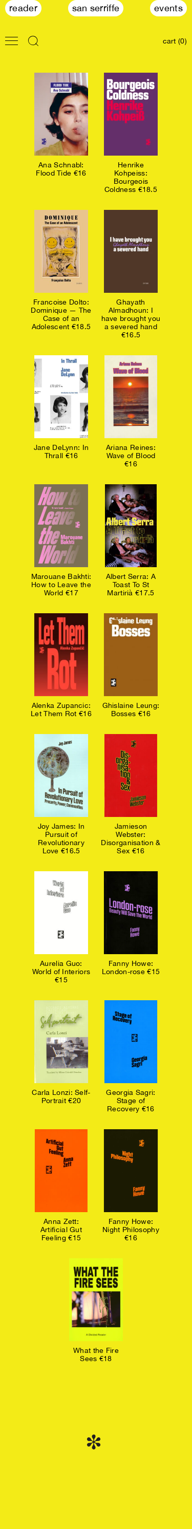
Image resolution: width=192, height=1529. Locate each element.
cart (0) (175, 41)
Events (168, 8)
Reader (23, 8)
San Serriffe (96, 8)
